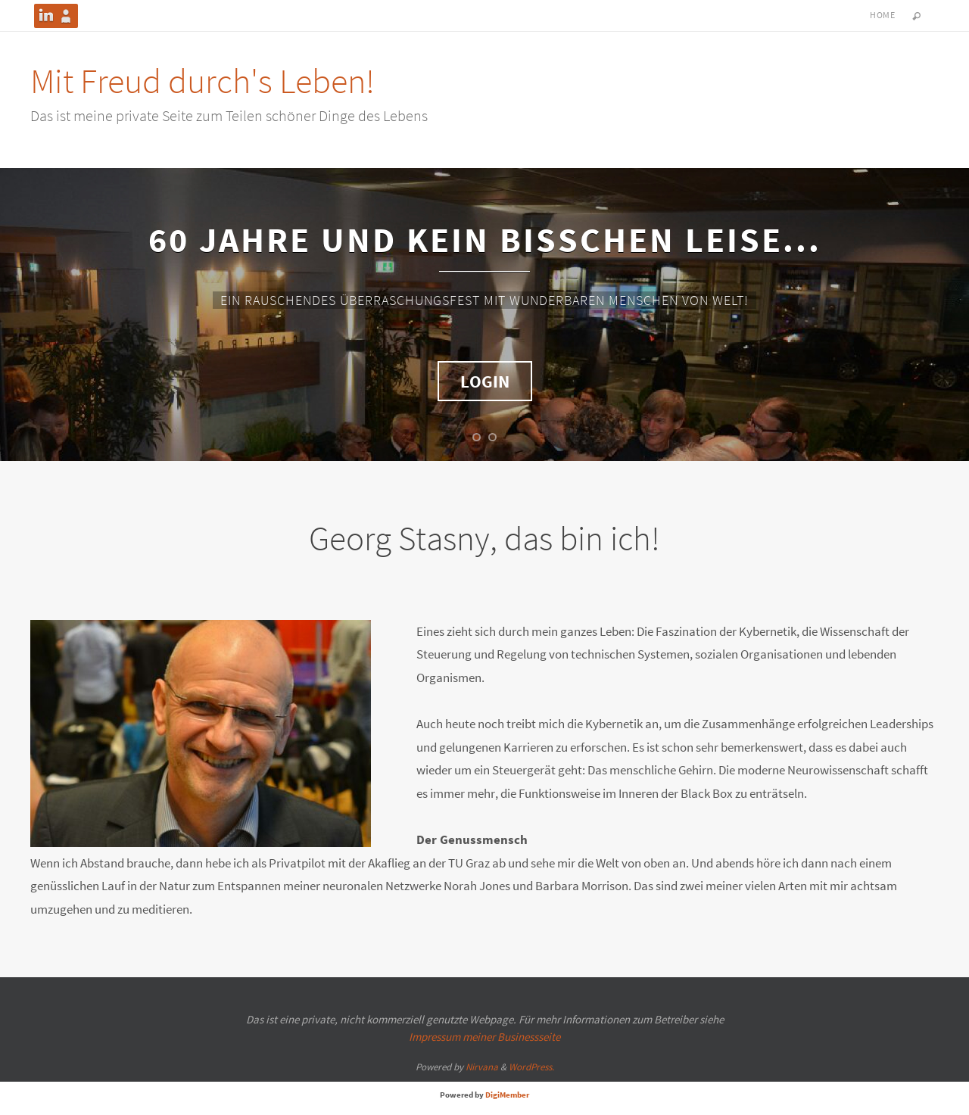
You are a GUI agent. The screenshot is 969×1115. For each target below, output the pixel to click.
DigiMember (507, 1094)
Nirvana (482, 1066)
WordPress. (531, 1066)
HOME (882, 14)
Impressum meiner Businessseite (484, 1036)
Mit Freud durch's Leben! (202, 81)
